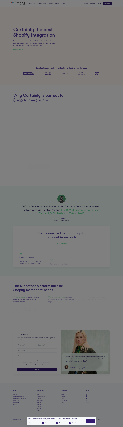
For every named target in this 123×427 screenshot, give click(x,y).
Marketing (74, 422)
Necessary (34, 422)
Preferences (47, 422)
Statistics (61, 422)
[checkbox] (43, 423)
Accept (90, 421)
